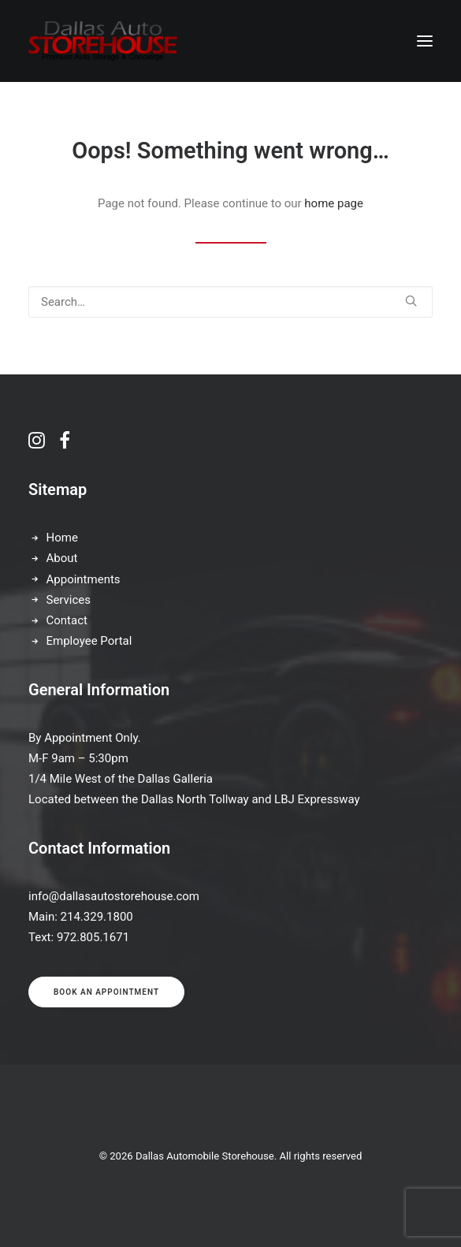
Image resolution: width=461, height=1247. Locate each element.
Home (62, 537)
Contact (66, 620)
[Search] (230, 302)
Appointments (83, 579)
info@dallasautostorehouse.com (113, 896)
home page (333, 203)
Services (68, 600)
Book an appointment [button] (106, 992)
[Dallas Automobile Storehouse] (102, 41)
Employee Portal (89, 641)
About (62, 558)
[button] (425, 41)
